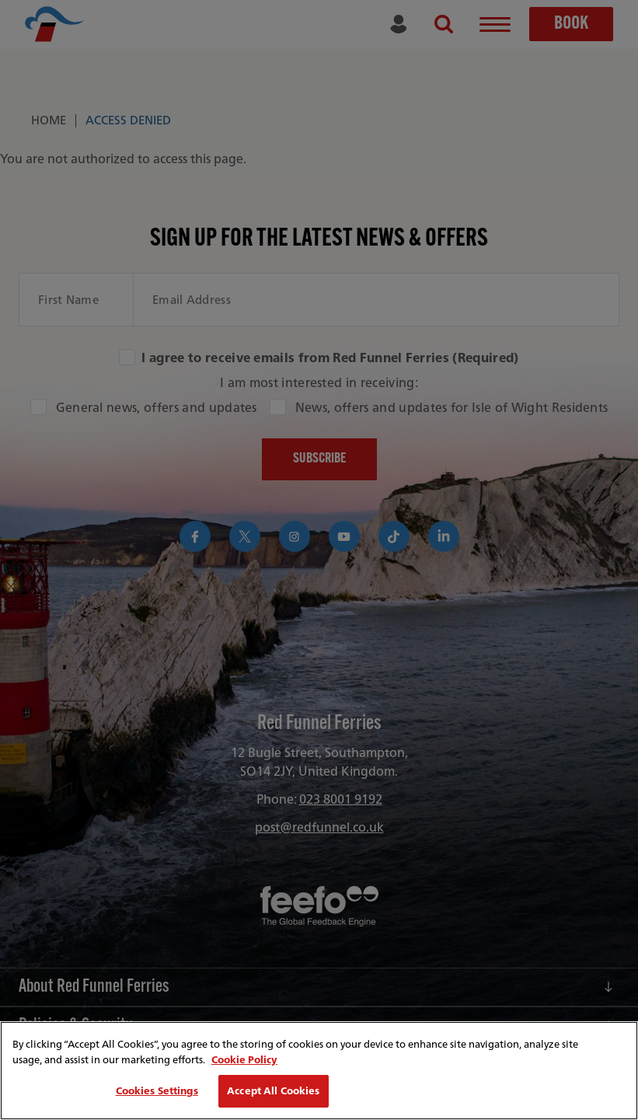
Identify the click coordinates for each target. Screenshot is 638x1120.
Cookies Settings (157, 1091)
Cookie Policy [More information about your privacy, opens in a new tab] (244, 1060)
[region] (319, 1070)
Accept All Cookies (273, 1091)
